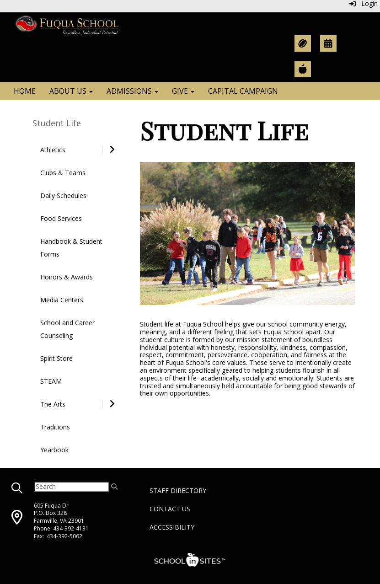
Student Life (56, 123)
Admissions (132, 91)
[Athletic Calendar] (302, 43)
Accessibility (172, 527)
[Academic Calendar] (328, 43)
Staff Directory (178, 490)
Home (25, 91)
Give (183, 91)
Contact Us (170, 508)
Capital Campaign (243, 91)
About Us (71, 91)
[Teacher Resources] (302, 69)
